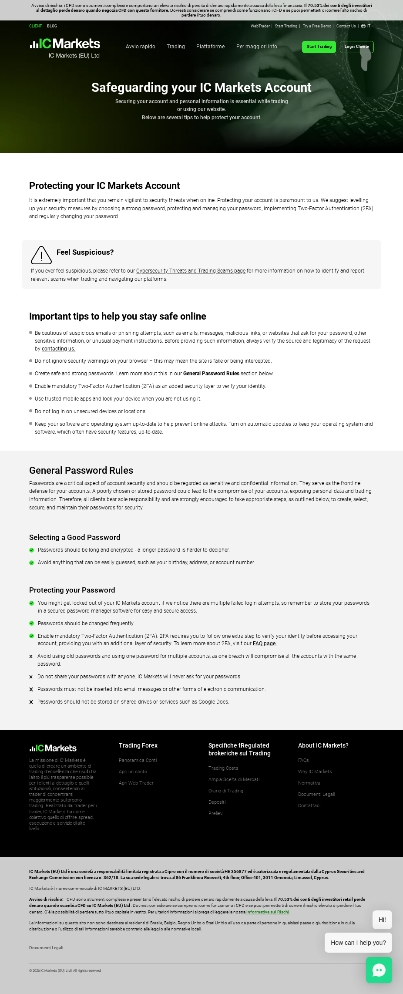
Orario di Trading (225, 791)
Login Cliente (357, 46)
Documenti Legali (316, 794)
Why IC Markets (315, 772)
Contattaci (309, 806)
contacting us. (58, 349)
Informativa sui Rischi (267, 912)
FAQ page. (265, 643)
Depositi (216, 802)
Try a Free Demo (317, 26)
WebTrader (260, 26)
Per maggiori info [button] (256, 47)
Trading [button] (176, 47)
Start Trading (286, 26)
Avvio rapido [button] (140, 47)
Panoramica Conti (138, 760)
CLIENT (35, 26)
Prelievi (215, 813)
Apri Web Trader (136, 783)
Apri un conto (133, 772)
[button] (367, 26)
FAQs (303, 760)
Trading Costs (223, 768)
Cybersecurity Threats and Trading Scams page (190, 271)
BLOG (52, 26)
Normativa (309, 783)
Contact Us (346, 26)
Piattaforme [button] (210, 47)
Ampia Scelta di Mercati (233, 779)
